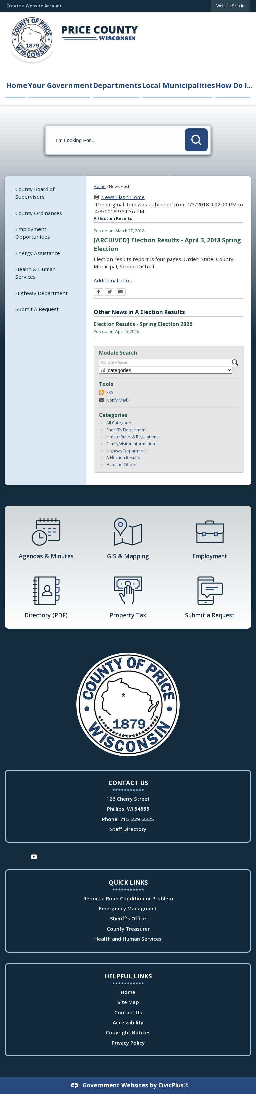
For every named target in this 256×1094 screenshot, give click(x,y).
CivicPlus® (173, 1085)
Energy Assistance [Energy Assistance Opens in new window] (37, 253)
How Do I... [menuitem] (233, 85)
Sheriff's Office (128, 918)
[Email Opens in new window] (121, 292)
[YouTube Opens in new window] (34, 856)
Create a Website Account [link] (34, 6)
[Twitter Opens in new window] (109, 292)
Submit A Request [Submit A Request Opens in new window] (37, 309)
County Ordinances (38, 213)
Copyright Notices (128, 1032)
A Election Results (123, 457)
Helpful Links (128, 976)
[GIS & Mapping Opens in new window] (128, 537)
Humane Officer (121, 464)
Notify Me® (117, 400)
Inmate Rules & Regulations (132, 437)
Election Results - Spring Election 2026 (143, 324)
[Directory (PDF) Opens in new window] (46, 596)
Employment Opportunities (32, 233)
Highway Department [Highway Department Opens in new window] (41, 293)
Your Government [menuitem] (60, 85)
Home (100, 186)
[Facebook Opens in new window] (98, 292)
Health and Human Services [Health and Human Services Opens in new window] (128, 938)
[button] (196, 139)
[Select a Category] (165, 370)
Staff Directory (128, 829)
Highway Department (126, 451)
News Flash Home (123, 197)
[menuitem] (45, 193)
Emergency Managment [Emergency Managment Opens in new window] (128, 908)
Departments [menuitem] (116, 85)
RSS (109, 392)
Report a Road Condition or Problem (128, 898)
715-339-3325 (137, 819)
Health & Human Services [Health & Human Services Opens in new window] (35, 273)
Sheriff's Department (126, 430)
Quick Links (128, 882)
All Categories (119, 423)
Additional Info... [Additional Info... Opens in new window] (113, 280)
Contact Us (128, 1012)
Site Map (128, 1002)
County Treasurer (128, 928)
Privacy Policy (128, 1042)
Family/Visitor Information (130, 444)
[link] (230, 6)
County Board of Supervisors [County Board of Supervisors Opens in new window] (34, 193)
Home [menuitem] (16, 85)
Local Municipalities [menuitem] (178, 85)
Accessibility (128, 1022)
